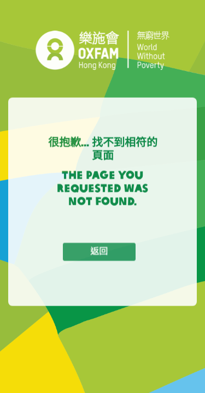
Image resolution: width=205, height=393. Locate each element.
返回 (99, 252)
